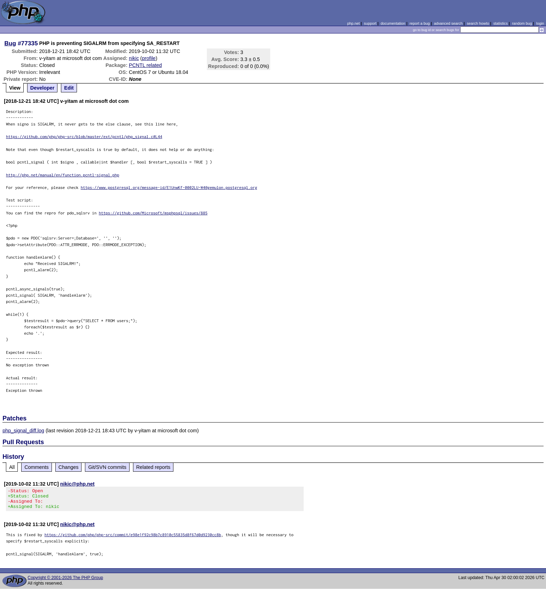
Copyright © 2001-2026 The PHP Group (65, 581)
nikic (134, 58)
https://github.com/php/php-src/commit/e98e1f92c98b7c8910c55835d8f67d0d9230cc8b (133, 539)
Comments (36, 467)
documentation (393, 23)
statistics (500, 23)
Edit (68, 88)
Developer (42, 88)
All (12, 467)
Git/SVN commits (107, 467)
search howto (478, 23)
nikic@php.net (77, 484)
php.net (353, 23)
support (370, 23)
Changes (68, 467)
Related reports (153, 467)
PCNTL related (145, 65)
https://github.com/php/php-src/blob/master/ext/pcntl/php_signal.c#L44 (84, 136)
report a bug (420, 23)
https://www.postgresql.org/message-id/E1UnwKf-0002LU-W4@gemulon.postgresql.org (169, 187)
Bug (10, 43)
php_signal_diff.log (23, 430)
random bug (522, 23)
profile (149, 58)
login (540, 23)
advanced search (448, 23)
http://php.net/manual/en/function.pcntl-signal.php (62, 175)
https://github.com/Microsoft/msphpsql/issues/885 (153, 213)
